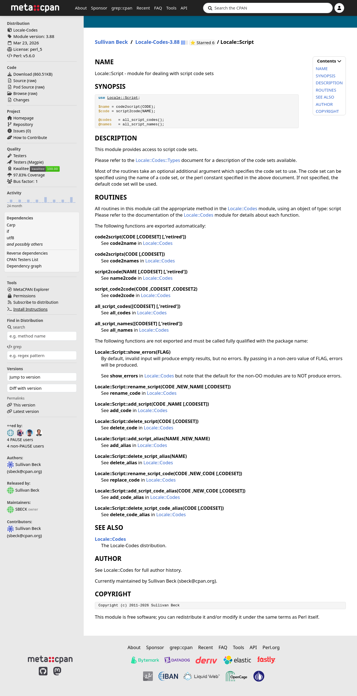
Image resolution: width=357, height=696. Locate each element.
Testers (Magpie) (28, 162)
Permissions (24, 295)
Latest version (26, 411)
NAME (322, 68)
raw (31, 80)
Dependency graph (24, 266)
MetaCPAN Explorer (31, 289)
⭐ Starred (203, 42)
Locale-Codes (25, 30)
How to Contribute (30, 137)
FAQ (158, 8)
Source (19, 80)
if (8, 231)
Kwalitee (21, 168)
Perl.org (271, 647)
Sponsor (99, 8)
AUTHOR (324, 104)
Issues (19, 130)
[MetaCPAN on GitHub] (43, 677)
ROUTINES (326, 90)
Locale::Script (122, 98)
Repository (23, 124)
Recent (143, 8)
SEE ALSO (325, 97)
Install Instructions (30, 309)
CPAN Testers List (22, 259)
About (81, 8)
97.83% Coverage (29, 175)
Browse (20, 93)
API (184, 8)
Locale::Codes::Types (158, 160)
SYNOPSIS (325, 75)
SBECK (17, 509)
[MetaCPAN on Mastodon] (63, 677)
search (16, 327)
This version (24, 405)
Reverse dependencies (27, 253)
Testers (19, 155)
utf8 (10, 237)
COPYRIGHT (327, 111)
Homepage (23, 118)
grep (14, 346)
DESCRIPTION (329, 82)
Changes (21, 99)
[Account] (339, 8)
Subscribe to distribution (36, 302)
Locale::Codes (242, 208)
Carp (11, 225)
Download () (32, 74)
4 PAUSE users (20, 439)
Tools (171, 8)
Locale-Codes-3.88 (157, 42)
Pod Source (23, 87)
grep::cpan (121, 8)
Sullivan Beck (23, 490)
